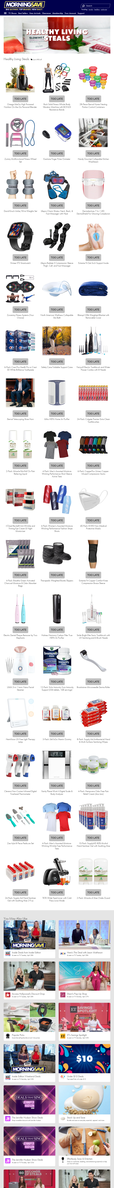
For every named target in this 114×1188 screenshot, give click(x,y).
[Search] (83, 6)
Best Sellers (23, 13)
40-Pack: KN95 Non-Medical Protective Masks (93, 527)
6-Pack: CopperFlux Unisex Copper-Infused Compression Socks (93, 472)
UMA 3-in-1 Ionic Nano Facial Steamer (20, 688)
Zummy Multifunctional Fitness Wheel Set (20, 160)
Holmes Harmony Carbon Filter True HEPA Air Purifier (56, 636)
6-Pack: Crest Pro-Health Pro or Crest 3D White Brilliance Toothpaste (20, 368)
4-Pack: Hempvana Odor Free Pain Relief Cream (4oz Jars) (93, 792)
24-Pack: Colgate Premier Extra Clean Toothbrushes (93, 420)
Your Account (70, 13)
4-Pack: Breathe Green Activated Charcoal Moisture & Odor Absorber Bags (20, 583)
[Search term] (95, 6)
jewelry (91, 9)
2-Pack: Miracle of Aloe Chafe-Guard (93, 897)
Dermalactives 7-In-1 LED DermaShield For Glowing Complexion (93, 212)
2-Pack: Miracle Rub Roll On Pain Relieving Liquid (20, 472)
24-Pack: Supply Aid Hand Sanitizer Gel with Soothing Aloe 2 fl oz (20, 899)
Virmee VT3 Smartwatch (20, 263)
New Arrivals (34, 13)
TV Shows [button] (13, 13)
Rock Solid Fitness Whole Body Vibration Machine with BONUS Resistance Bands (57, 107)
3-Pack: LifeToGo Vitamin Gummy (57, 739)
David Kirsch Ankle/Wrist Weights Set (20, 211)
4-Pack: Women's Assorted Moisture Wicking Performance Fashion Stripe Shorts (57, 528)
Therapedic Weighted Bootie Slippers (57, 580)
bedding (97, 9)
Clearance (46, 13)
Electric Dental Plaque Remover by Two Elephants (20, 636)
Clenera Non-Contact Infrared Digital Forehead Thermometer (20, 792)
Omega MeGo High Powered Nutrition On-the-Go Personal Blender (20, 105)
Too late (20, 98)
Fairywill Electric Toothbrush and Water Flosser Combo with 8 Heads (93, 368)
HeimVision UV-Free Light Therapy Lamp (20, 740)
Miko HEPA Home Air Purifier (57, 419)
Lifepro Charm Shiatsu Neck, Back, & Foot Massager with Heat (57, 212)
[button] (5, 13)
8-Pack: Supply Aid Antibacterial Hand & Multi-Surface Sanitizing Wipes (93, 740)
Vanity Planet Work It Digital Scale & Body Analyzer (57, 792)
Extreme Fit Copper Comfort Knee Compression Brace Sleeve (93, 582)
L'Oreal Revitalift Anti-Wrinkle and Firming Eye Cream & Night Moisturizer (20, 528)
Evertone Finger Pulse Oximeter (56, 158)
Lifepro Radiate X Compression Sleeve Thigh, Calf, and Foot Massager (57, 264)
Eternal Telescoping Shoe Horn (20, 419)
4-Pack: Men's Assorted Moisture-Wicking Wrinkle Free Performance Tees (57, 846)
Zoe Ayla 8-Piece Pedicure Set (20, 843)
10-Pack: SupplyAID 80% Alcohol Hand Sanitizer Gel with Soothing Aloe (93, 844)
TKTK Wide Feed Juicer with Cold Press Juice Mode (56, 899)
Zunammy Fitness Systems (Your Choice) (20, 316)
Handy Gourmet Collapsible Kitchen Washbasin (93, 160)
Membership (57, 13)
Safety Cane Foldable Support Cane (57, 367)
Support (81, 13)
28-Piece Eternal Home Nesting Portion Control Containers (93, 105)
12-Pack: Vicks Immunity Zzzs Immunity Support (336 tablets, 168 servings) (56, 688)
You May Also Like (15, 918)
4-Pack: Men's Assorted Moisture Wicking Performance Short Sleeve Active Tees (57, 474)
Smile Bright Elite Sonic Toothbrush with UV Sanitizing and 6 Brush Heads (93, 636)
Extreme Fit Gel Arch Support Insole (93, 263)
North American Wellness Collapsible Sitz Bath (57, 316)
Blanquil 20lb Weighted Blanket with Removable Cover (93, 316)
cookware (104, 9)
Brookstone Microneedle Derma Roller (93, 687)
